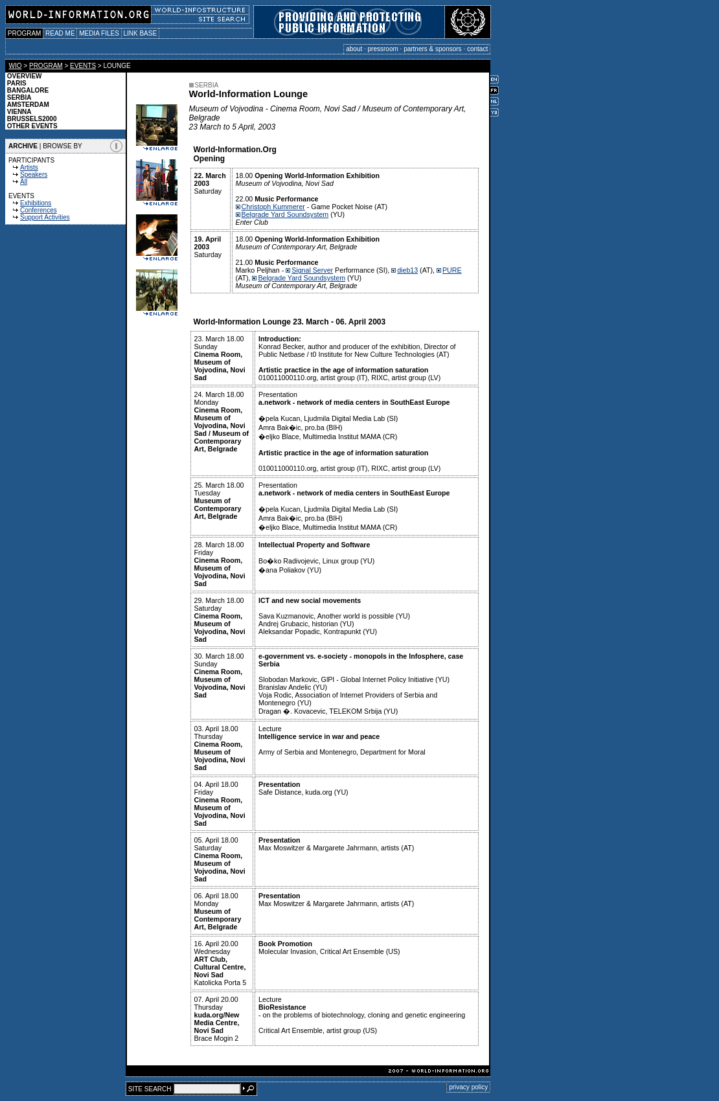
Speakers (33, 174)
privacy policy (468, 1087)
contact (477, 48)
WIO (15, 65)
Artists (29, 167)
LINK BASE (140, 33)
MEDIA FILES (98, 33)
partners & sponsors (433, 48)
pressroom (383, 48)
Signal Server (312, 270)
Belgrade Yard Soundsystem (285, 214)
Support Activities (45, 217)
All (23, 181)
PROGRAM (24, 33)
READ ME (59, 33)
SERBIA (204, 85)
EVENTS (83, 65)
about (354, 48)
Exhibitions (35, 203)
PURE (452, 270)
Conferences (38, 210)
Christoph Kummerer (273, 206)
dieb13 (407, 270)
